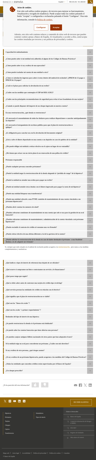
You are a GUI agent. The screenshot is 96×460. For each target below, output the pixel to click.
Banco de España (75, 416)
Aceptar (56, 27)
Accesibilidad (26, 453)
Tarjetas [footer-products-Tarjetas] (7, 421)
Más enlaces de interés (77, 437)
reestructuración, (64, 247)
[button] (48, 52)
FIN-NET (73, 428)
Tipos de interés (40, 417)
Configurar (41, 27)
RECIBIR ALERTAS (81, 402)
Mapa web (6, 453)
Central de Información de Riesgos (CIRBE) (80, 422)
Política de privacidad (39, 453)
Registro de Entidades (77, 433)
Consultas (67, 453)
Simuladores (39, 413)
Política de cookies (55, 453)
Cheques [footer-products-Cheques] (7, 425)
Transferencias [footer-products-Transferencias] (9, 433)
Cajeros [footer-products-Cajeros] (7, 429)
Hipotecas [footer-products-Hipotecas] (8, 413)
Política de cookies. (45, 20)
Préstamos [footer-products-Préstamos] (8, 417)
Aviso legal (15, 453)
